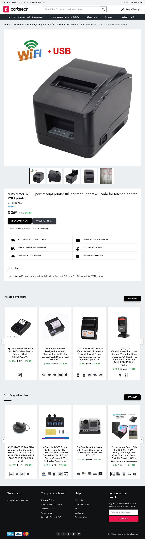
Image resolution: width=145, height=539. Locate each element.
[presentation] (3, 341)
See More (132, 298)
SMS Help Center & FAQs (51, 517)
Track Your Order (82, 504)
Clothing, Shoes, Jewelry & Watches (25, 17)
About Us (79, 500)
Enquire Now (19, 221)
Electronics (92, 17)
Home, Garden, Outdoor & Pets (64, 17)
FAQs (77, 508)
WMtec (11, 206)
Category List (129, 17)
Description (13, 268)
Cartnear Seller (81, 517)
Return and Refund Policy (51, 504)
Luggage (109, 17)
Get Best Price (44, 221)
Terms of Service (48, 508)
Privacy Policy (46, 513)
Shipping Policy (47, 500)
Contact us (79, 513)
